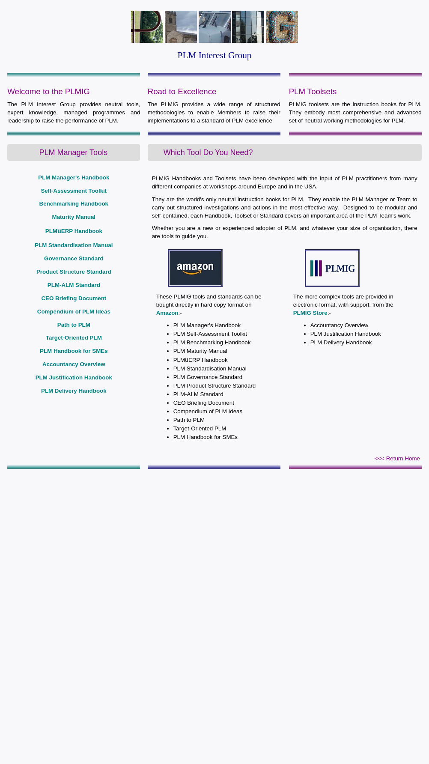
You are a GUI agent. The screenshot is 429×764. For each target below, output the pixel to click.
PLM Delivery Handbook (74, 391)
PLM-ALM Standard (74, 285)
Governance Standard (74, 258)
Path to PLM (73, 325)
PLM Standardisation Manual (74, 245)
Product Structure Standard (73, 272)
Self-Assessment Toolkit (74, 191)
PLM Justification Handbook (74, 377)
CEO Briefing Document (73, 298)
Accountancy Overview (73, 364)
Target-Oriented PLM (74, 337)
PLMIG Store (310, 313)
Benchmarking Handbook (73, 203)
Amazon (167, 313)
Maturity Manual (73, 217)
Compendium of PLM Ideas (73, 311)
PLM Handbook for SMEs (73, 351)
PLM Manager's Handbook (73, 177)
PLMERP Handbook (73, 231)
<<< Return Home (397, 458)
